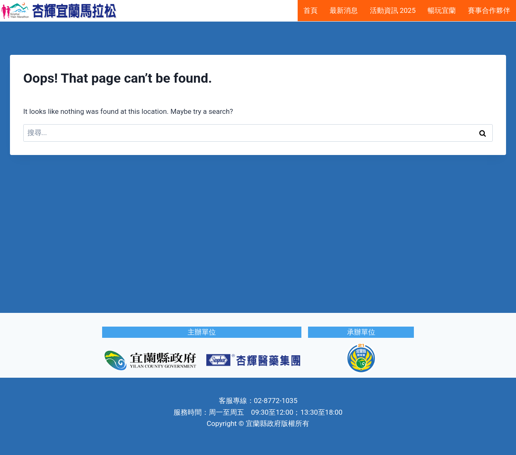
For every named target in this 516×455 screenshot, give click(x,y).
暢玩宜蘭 (442, 10)
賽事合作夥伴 (489, 10)
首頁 (310, 10)
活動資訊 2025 (393, 10)
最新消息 (344, 10)
